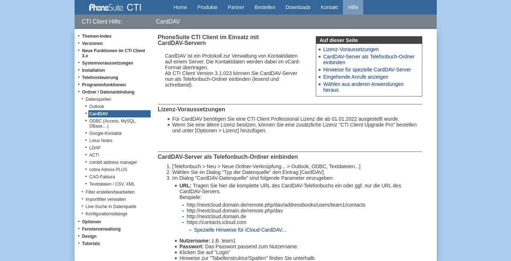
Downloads (297, 7)
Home (180, 7)
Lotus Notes (101, 140)
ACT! (94, 155)
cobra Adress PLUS (108, 169)
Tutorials (91, 243)
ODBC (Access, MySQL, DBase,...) (113, 124)
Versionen (92, 43)
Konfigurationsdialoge (106, 213)
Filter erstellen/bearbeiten (110, 192)
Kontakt (329, 7)
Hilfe (353, 7)
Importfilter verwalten (106, 199)
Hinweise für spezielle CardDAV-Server (367, 69)
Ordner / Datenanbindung (108, 92)
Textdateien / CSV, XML (112, 184)
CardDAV (98, 113)
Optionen (91, 221)
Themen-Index (97, 36)
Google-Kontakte (105, 133)
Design (89, 236)
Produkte (207, 7)
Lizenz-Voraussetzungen (351, 49)
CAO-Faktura (102, 176)
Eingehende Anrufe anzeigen (356, 77)
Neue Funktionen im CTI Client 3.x (113, 53)
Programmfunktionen (104, 84)
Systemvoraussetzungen (107, 63)
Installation (93, 70)
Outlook (96, 106)
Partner (236, 7)
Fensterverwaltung (101, 229)
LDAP (95, 147)
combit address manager (113, 162)
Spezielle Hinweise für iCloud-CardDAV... (240, 230)
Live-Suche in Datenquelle (111, 206)
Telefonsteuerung (100, 77)
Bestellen (265, 7)
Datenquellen (99, 99)
